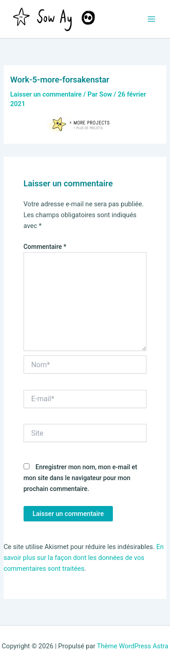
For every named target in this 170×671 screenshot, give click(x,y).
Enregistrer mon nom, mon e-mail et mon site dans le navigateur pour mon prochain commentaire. (80, 477)
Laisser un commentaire (46, 94)
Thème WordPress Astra (132, 646)
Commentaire (45, 246)
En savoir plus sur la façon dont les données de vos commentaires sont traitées (84, 558)
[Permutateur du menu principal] (151, 19)
